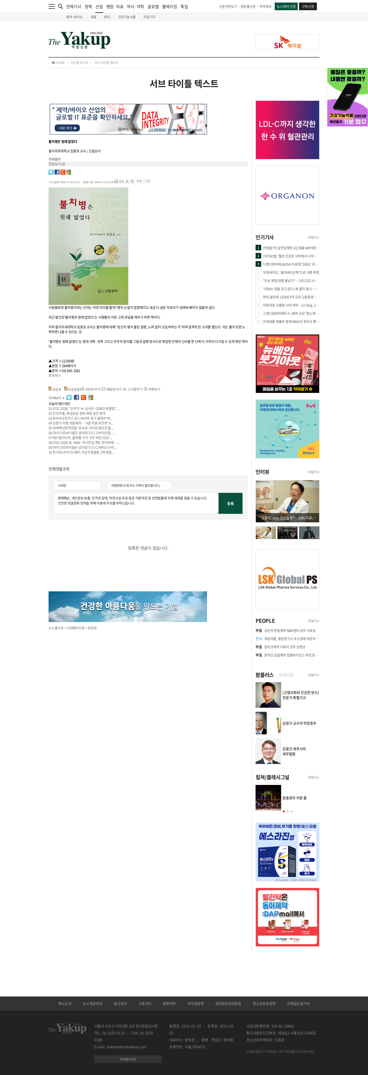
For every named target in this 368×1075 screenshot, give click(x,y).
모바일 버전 (128, 1059)
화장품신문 (248, 6)
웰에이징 (169, 6)
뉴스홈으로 (56, 627)
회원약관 (169, 1003)
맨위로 (92, 627)
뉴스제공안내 (92, 1003)
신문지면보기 (228, 6)
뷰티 (107, 16)
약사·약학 (135, 6)
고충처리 (144, 1003)
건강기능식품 (127, 16)
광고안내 (120, 1003)
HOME (58, 62)
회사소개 (64, 1003)
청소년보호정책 (264, 1003)
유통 (93, 16)
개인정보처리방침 (228, 1003)
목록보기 (152, 389)
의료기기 (149, 16)
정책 (88, 6)
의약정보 (265, 6)
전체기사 (73, 6)
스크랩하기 (132, 389)
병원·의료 (115, 6)
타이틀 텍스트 (79, 62)
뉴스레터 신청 (286, 6)
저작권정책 (195, 1003)
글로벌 (153, 6)
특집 (184, 6)
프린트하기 (90, 389)
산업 (99, 8)
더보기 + (313, 237)
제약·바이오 (74, 16)
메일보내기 (111, 389)
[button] (284, 811)
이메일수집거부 (298, 1003)
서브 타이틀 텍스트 (106, 62)
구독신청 (308, 6)
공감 (55, 389)
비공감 (72, 389)
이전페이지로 (76, 627)
